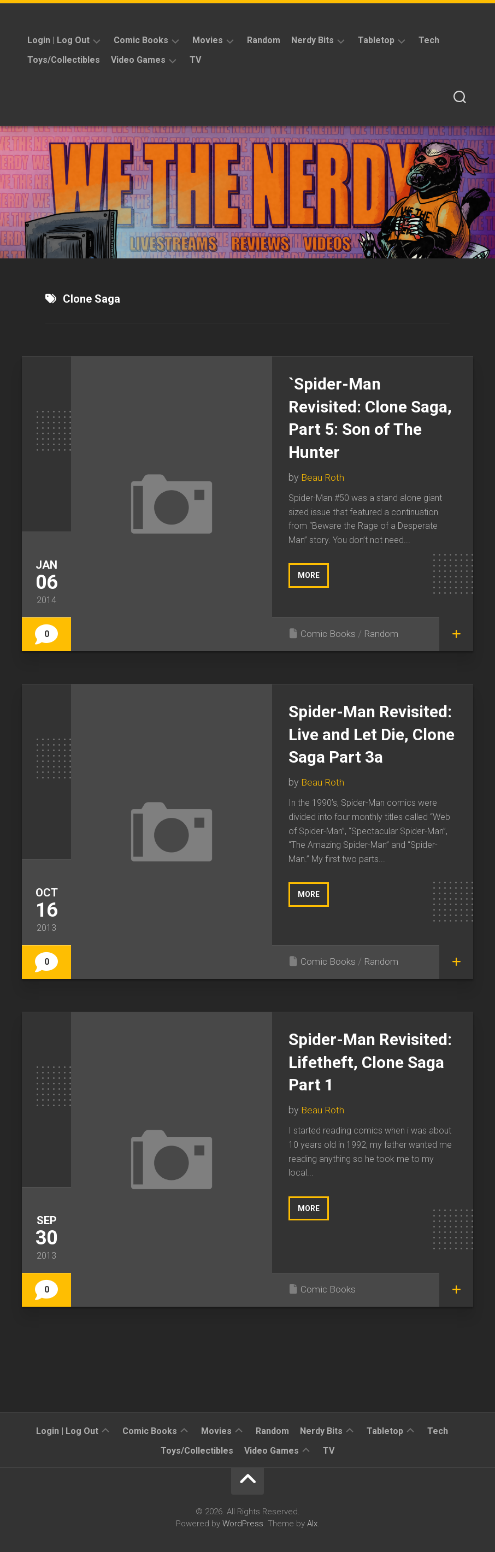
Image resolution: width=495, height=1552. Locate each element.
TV (195, 60)
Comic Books (141, 40)
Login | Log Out (58, 40)
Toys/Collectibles (63, 60)
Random (263, 40)
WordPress (242, 1524)
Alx (312, 1524)
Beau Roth (322, 477)
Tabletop (376, 40)
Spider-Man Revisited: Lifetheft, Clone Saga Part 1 (366, 1062)
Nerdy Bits (312, 40)
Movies (207, 40)
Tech (429, 40)
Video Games (138, 60)
